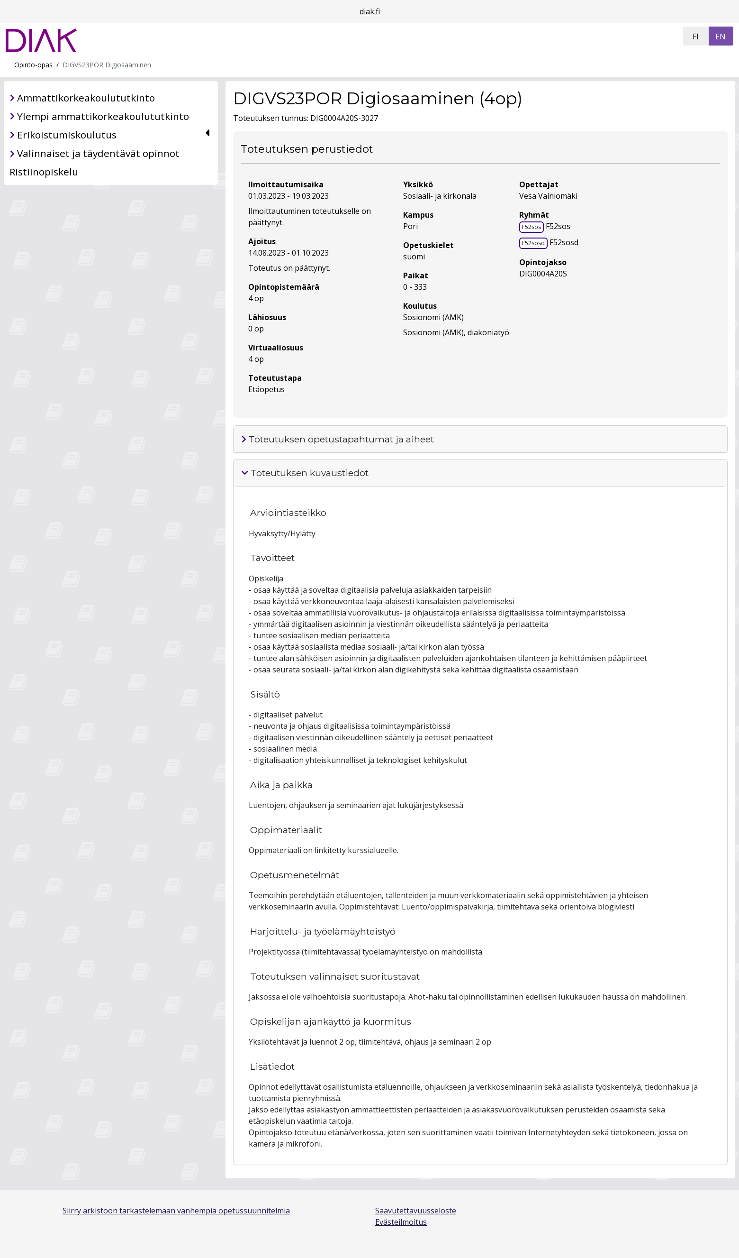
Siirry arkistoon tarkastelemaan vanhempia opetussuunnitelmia (176, 1210)
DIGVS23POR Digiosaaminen (107, 64)
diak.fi (370, 11)
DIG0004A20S (543, 273)
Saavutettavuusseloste (415, 1210)
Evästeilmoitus (401, 1222)
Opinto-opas (33, 64)
